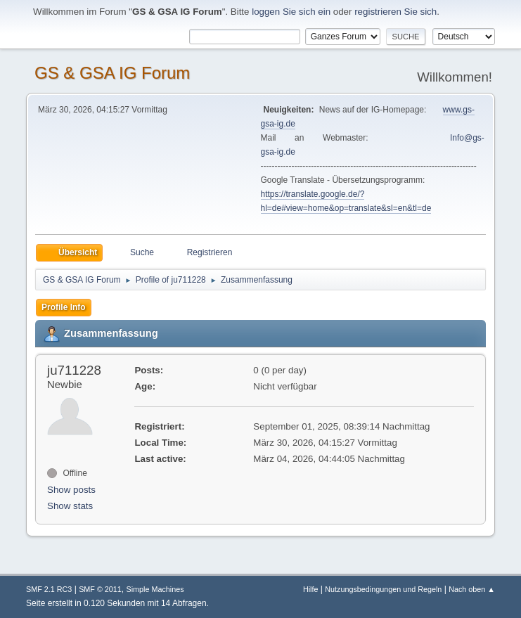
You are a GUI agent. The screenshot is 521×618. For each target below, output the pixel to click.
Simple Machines (155, 589)
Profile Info (63, 307)
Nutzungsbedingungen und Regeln (383, 589)
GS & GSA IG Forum (112, 72)
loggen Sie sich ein (291, 11)
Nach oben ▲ (472, 589)
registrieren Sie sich (395, 11)
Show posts (71, 489)
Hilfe (311, 589)
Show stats (70, 506)
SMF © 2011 (100, 589)
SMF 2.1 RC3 (49, 589)
